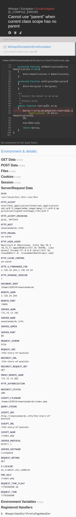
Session (7, 182)
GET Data (8, 159)
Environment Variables (18, 501)
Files (4, 171)
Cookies (7, 176)
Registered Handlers (17, 507)
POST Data (9, 165)
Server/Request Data (17, 188)
